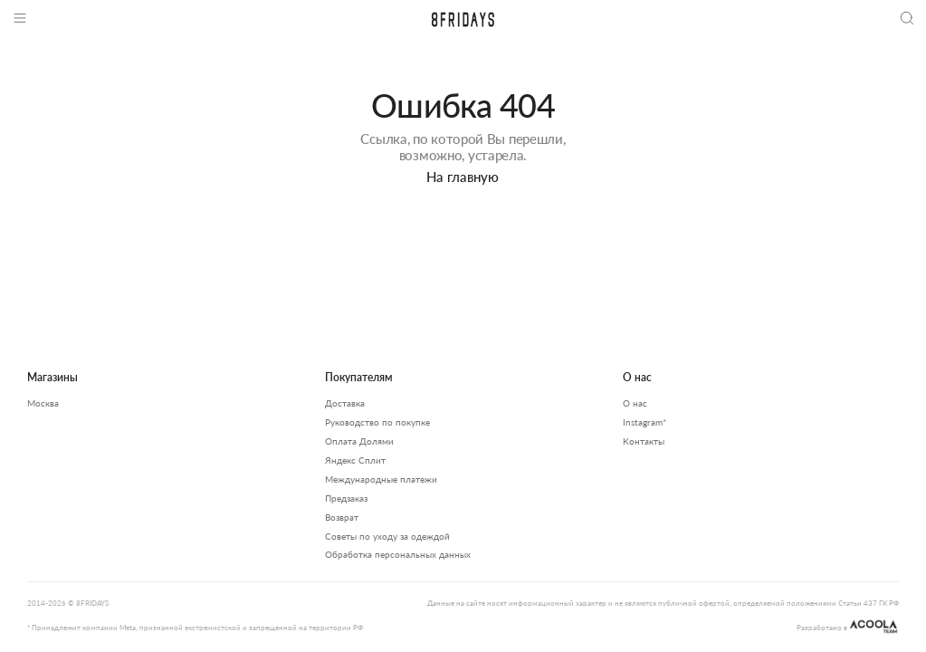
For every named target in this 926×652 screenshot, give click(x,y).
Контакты (643, 441)
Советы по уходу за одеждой (387, 536)
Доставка (345, 403)
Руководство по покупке (377, 422)
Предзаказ (346, 498)
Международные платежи (381, 479)
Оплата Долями (359, 441)
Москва (43, 403)
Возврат (341, 517)
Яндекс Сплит (355, 460)
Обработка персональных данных (398, 554)
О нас (635, 403)
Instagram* (644, 422)
